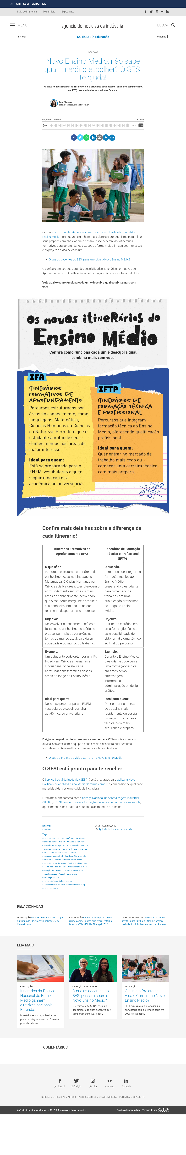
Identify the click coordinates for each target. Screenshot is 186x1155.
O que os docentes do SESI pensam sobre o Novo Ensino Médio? (94, 269)
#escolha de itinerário (51, 916)
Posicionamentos (87, 1137)
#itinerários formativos (78, 870)
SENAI (42, 3)
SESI (33, 3)
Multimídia (49, 11)
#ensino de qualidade (51, 866)
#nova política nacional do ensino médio (60, 885)
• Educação (47, 856)
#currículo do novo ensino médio (56, 881)
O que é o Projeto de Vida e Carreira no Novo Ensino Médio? (91, 776)
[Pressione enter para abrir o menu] (19, 25)
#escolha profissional (72, 916)
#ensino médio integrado (78, 889)
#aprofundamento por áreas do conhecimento (62, 924)
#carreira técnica (69, 866)
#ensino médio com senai (53, 909)
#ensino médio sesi (50, 928)
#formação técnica (50, 870)
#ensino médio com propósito (55, 905)
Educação (102, 41)
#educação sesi (73, 909)
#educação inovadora (51, 878)
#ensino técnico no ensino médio (69, 893)
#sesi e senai (47, 893)
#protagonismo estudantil (53, 889)
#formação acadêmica (72, 878)
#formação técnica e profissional (56, 874)
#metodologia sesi (80, 913)
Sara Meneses (65, 109)
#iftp (86, 924)
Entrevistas (59, 1137)
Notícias (45, 1137)
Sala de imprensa (108, 1137)
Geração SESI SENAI (84, 1027)
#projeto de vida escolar (52, 901)
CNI (25, 3)
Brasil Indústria (134, 958)
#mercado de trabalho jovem (55, 897)
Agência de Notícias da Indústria (116, 856)
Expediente (67, 11)
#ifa (68, 913)
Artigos (72, 1137)
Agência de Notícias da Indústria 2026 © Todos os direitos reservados (51, 1150)
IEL (51, 3)
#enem (63, 870)
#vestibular (83, 866)
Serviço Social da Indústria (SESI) (69, 799)
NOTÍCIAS (84, 41)
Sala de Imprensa (27, 11)
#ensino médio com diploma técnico (58, 920)
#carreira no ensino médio (53, 913)
